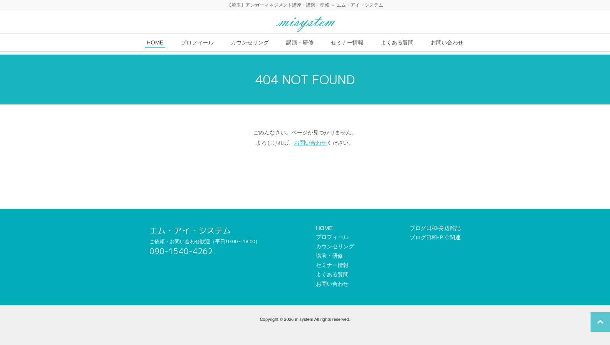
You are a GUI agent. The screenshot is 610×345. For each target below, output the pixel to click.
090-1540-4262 (181, 251)
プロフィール (197, 42)
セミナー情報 (347, 42)
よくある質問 (397, 42)
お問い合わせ (447, 42)
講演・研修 (300, 42)
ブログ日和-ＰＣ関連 (435, 237)
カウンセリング (250, 42)
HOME (155, 42)
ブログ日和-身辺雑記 (435, 228)
